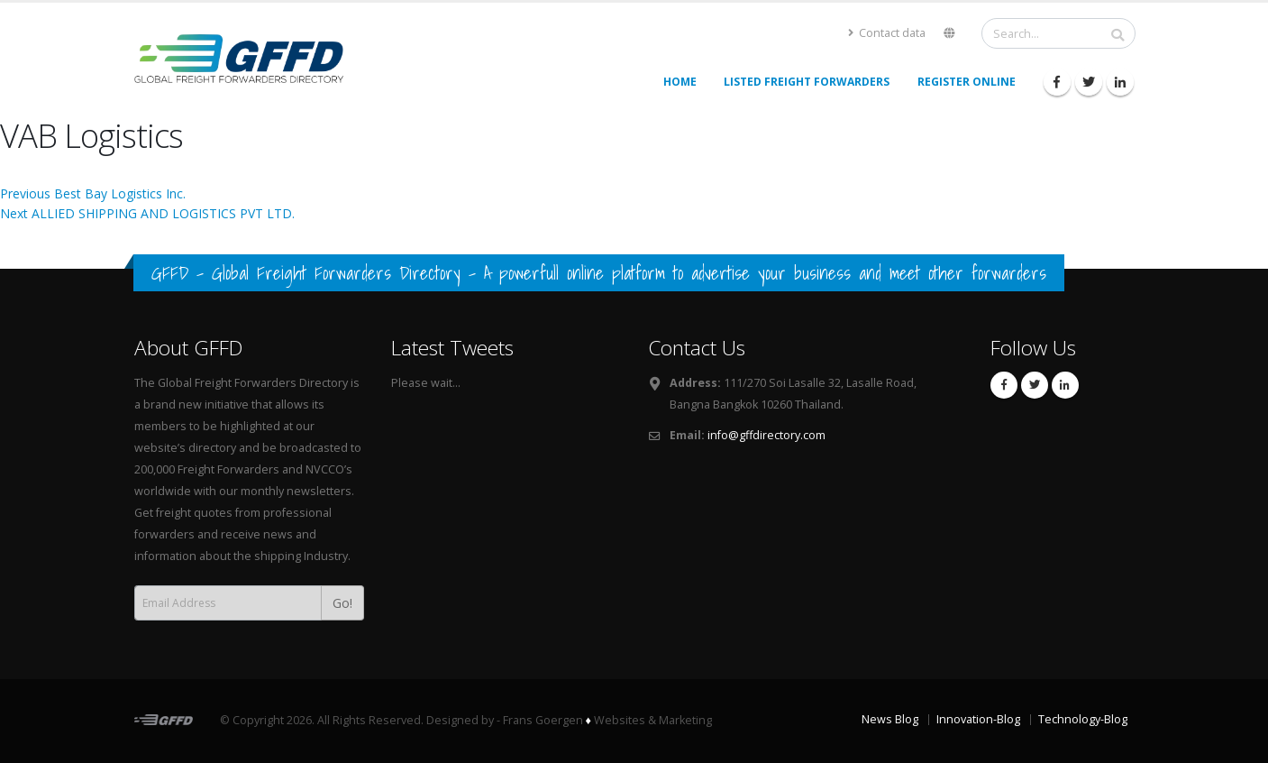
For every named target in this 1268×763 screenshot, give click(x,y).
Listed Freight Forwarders (806, 81)
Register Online (966, 81)
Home (680, 81)
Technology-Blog (1082, 719)
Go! (342, 602)
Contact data (887, 33)
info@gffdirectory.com (766, 435)
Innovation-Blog (978, 719)
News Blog (890, 719)
